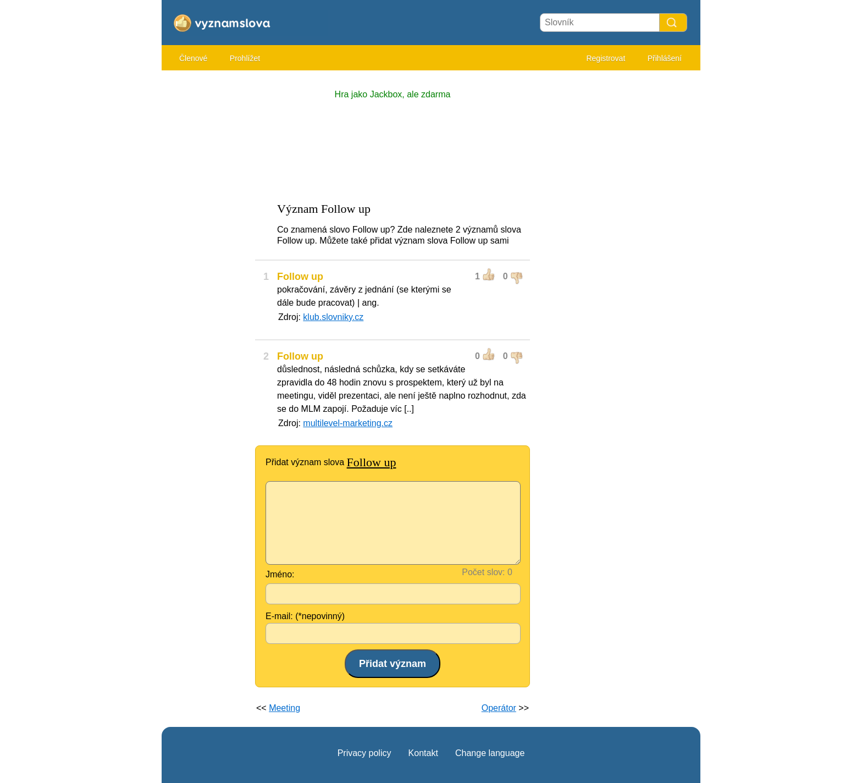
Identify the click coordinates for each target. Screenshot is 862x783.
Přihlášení (665, 58)
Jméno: (280, 574)
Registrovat (605, 58)
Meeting (284, 708)
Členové (193, 58)
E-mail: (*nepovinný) (305, 616)
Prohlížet (245, 58)
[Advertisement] (206, 242)
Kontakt (423, 753)
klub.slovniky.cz (333, 317)
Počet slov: (483, 572)
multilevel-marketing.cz (348, 423)
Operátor (499, 708)
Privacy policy (364, 753)
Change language (489, 753)
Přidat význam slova (331, 462)
